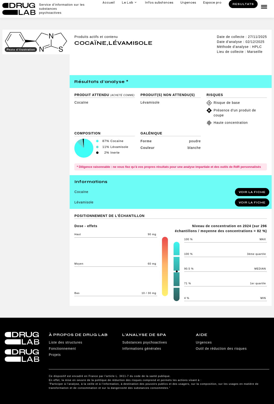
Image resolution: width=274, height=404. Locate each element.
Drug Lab (19, 8)
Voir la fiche (252, 192)
